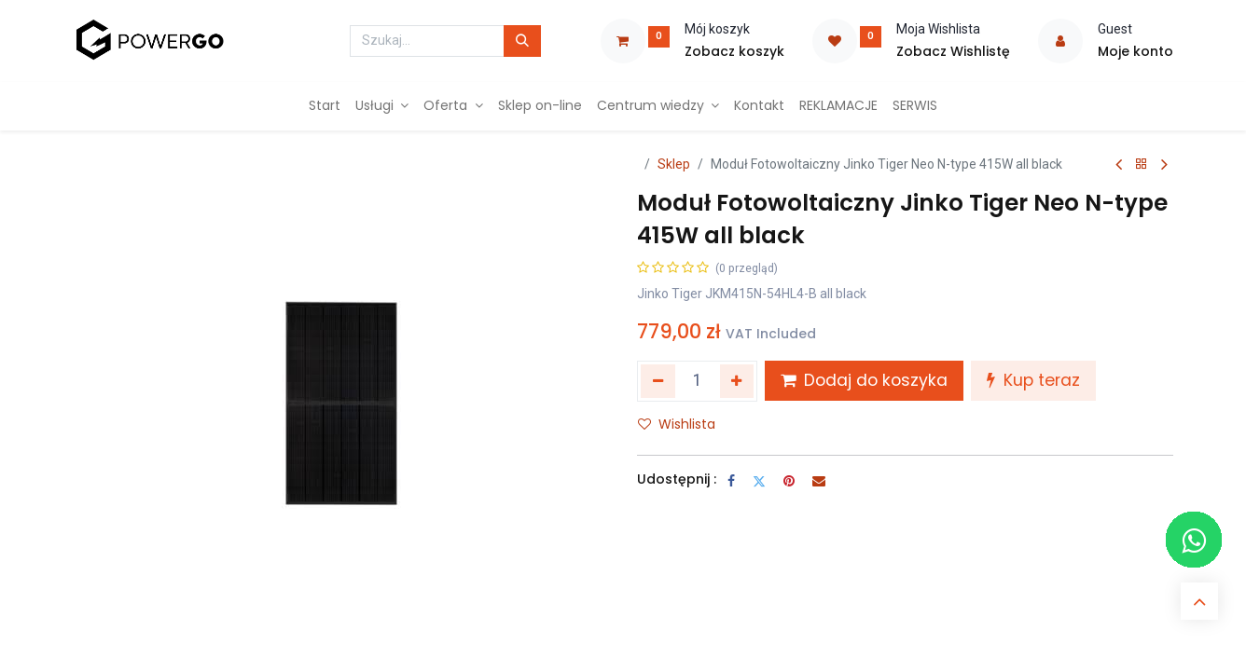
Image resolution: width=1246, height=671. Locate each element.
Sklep (674, 164)
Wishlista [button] (676, 424)
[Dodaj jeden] (737, 381)
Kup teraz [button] (1033, 380)
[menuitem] (324, 106)
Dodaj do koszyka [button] (864, 380)
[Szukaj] (522, 41)
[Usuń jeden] (658, 381)
